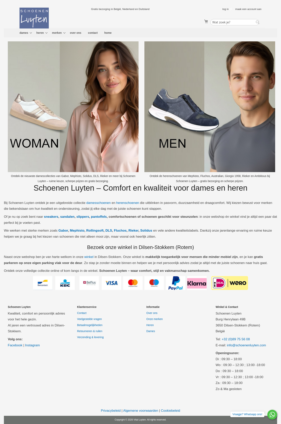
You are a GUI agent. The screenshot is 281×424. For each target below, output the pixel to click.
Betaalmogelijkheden (89, 325)
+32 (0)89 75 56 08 (236, 339)
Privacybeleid (111, 410)
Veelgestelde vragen (89, 319)
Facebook (15, 345)
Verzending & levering (90, 337)
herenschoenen (127, 203)
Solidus (146, 230)
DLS (108, 230)
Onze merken (154, 319)
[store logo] (34, 18)
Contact (81, 313)
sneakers (51, 217)
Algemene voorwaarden (140, 410)
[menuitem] (24, 32)
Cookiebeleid (170, 410)
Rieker (133, 230)
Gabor (63, 230)
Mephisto (77, 230)
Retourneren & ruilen (89, 331)
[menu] (140, 32)
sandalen (67, 217)
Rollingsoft (95, 230)
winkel (88, 257)
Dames (150, 331)
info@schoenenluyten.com (246, 345)
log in (225, 9)
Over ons (151, 313)
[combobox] (234, 22)
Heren (150, 325)
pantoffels (99, 217)
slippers (82, 217)
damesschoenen (98, 203)
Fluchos (120, 230)
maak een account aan (248, 9)
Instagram (32, 345)
